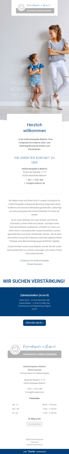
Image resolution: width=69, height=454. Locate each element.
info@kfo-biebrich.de (35, 183)
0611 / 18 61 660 (35, 180)
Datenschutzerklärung (35, 445)
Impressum (35, 442)
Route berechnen (34, 424)
